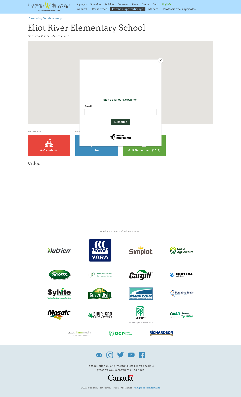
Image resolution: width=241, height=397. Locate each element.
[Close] (160, 60)
